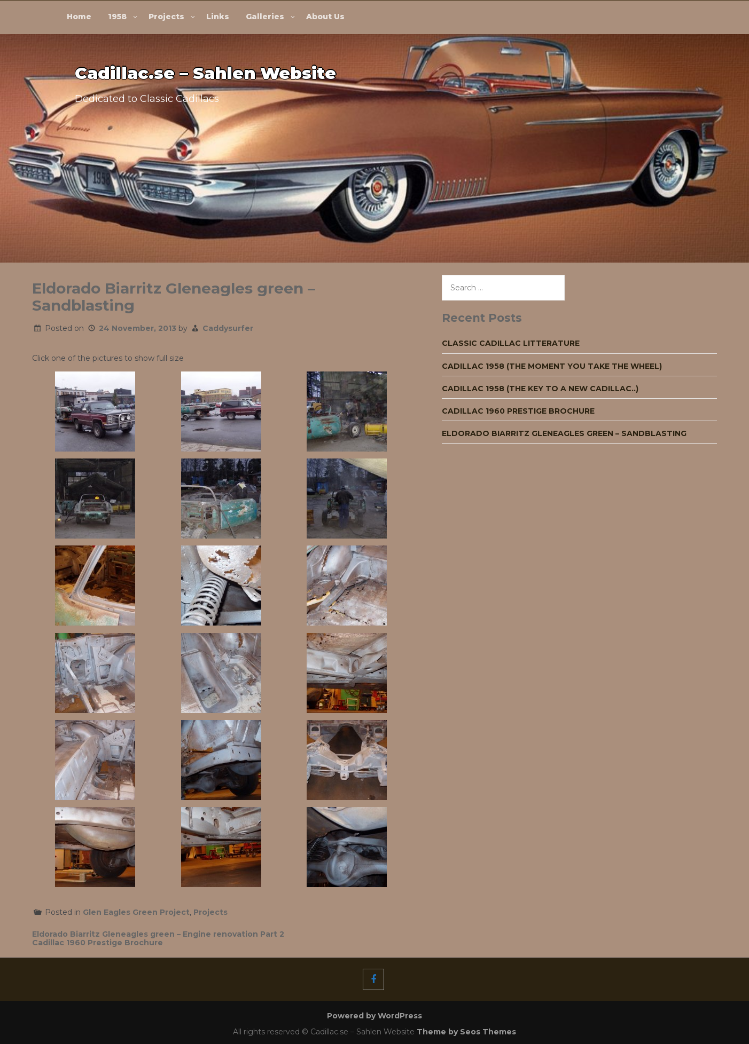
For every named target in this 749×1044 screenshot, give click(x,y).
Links (217, 16)
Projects (166, 16)
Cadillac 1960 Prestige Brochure (97, 942)
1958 (117, 16)
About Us (325, 16)
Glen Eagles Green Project (136, 912)
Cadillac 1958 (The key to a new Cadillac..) (540, 388)
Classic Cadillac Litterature (511, 343)
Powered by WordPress (374, 1016)
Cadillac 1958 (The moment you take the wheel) (552, 366)
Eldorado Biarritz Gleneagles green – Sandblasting (564, 433)
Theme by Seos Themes (466, 1032)
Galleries (265, 16)
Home (79, 16)
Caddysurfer (227, 328)
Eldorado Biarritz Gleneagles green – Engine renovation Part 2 (158, 934)
